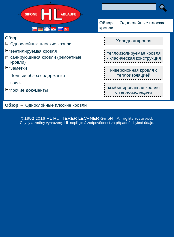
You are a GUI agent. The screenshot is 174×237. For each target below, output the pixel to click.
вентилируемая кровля (33, 51)
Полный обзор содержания (37, 75)
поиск (16, 82)
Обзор (11, 37)
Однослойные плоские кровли (40, 43)
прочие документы (29, 90)
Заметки (18, 68)
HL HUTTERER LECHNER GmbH (79, 118)
